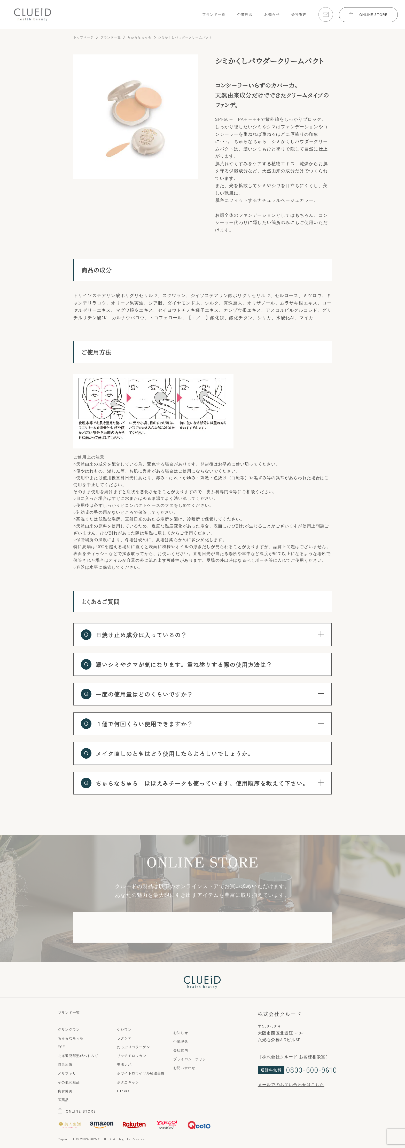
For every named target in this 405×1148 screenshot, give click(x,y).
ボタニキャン (128, 1082)
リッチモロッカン (131, 1055)
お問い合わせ (184, 1067)
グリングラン (69, 1029)
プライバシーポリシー (191, 1058)
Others (123, 1090)
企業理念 (180, 1041)
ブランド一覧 (69, 1012)
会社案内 (180, 1050)
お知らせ (180, 1032)
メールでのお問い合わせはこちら (291, 1084)
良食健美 (65, 1090)
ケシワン (124, 1029)
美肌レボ (124, 1064)
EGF (61, 1046)
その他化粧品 (69, 1082)
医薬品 (63, 1099)
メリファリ (67, 1072)
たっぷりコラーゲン (133, 1046)
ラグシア (124, 1037)
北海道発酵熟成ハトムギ (78, 1055)
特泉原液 (65, 1064)
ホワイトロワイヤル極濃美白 (141, 1072)
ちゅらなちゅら (70, 1037)
